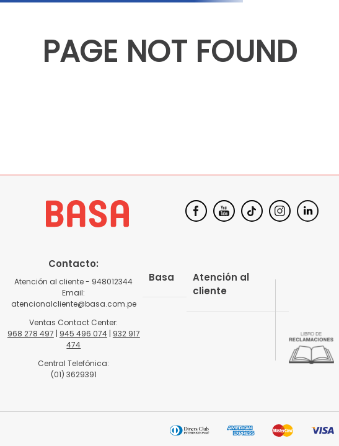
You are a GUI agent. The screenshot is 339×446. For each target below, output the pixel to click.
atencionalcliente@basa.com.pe (73, 304)
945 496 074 (83, 333)
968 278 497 (30, 333)
